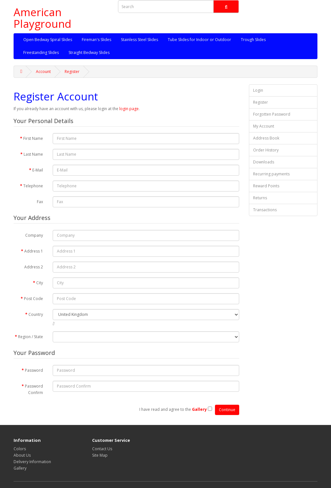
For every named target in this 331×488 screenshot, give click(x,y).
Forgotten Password (271, 114)
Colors (20, 449)
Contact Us (102, 449)
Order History (266, 150)
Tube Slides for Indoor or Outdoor (199, 39)
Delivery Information (32, 461)
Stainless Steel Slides (139, 39)
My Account (263, 126)
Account (43, 71)
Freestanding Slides (41, 52)
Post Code (33, 298)
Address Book (266, 138)
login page (129, 108)
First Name (33, 138)
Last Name (33, 154)
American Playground (42, 18)
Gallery (20, 468)
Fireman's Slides (96, 39)
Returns (260, 198)
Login (258, 90)
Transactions (265, 210)
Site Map (100, 455)
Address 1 (33, 251)
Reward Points (266, 186)
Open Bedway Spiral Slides (47, 39)
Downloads (263, 162)
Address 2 (33, 267)
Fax (40, 201)
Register (72, 71)
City (39, 283)
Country (35, 314)
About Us (22, 455)
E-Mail (37, 170)
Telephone (33, 186)
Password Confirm (34, 389)
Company (34, 235)
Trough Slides (253, 39)
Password (34, 370)
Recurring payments (271, 174)
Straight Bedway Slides (89, 52)
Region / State (30, 336)
